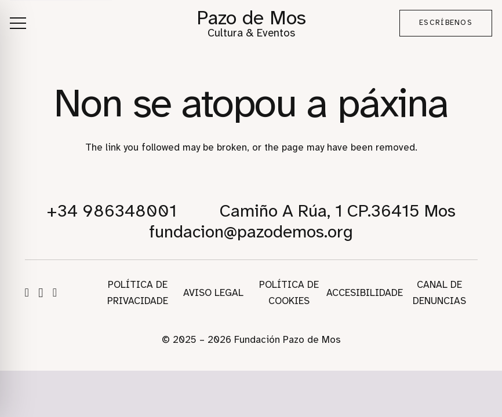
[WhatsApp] (55, 292)
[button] (18, 23)
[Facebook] (27, 292)
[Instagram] (40, 293)
